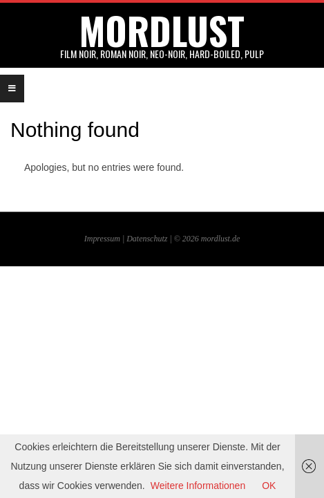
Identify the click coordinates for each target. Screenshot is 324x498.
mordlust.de (220, 238)
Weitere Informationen (198, 485)
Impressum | (105, 238)
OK (269, 485)
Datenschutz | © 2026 (163, 238)
